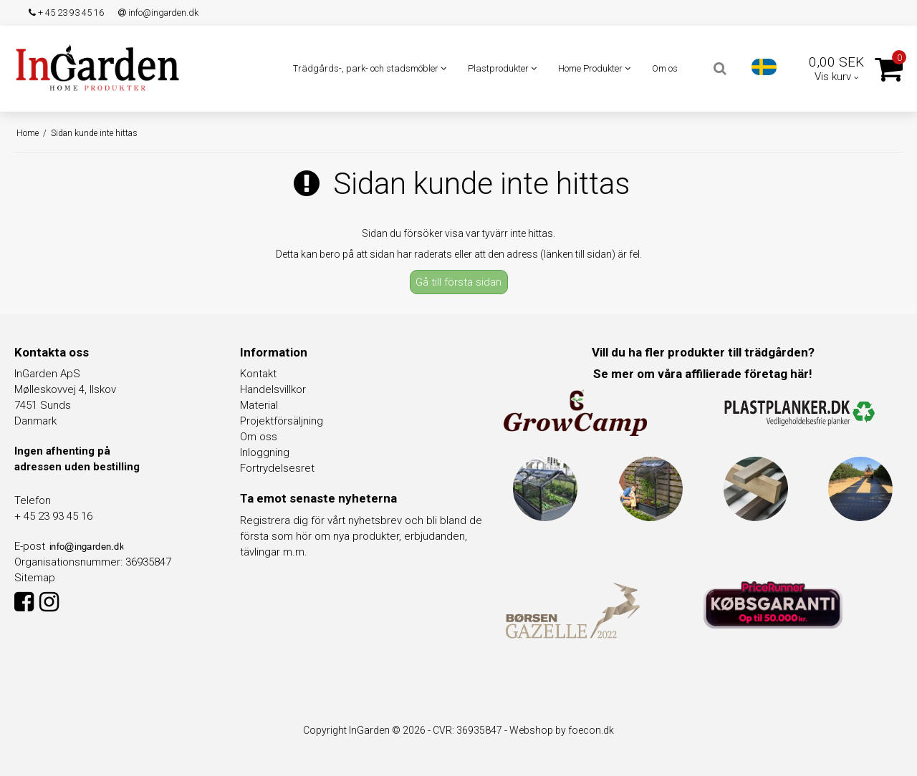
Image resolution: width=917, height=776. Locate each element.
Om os (665, 68)
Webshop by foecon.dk (561, 730)
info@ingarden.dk (158, 12)
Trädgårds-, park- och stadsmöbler (369, 68)
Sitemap (34, 577)
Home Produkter (594, 68)
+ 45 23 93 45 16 (66, 12)
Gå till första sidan (458, 282)
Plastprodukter (502, 68)
